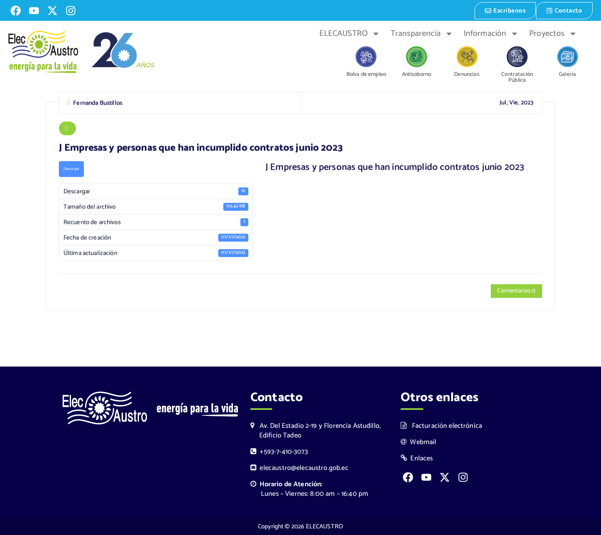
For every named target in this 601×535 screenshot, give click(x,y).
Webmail (419, 441)
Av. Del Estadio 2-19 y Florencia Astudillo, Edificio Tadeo (315, 430)
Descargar (71, 169)
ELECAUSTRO (349, 33)
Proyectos (553, 33)
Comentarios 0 (516, 291)
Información (491, 33)
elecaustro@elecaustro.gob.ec (299, 468)
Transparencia (422, 33)
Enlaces (417, 458)
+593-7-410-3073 (279, 451)
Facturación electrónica (441, 425)
